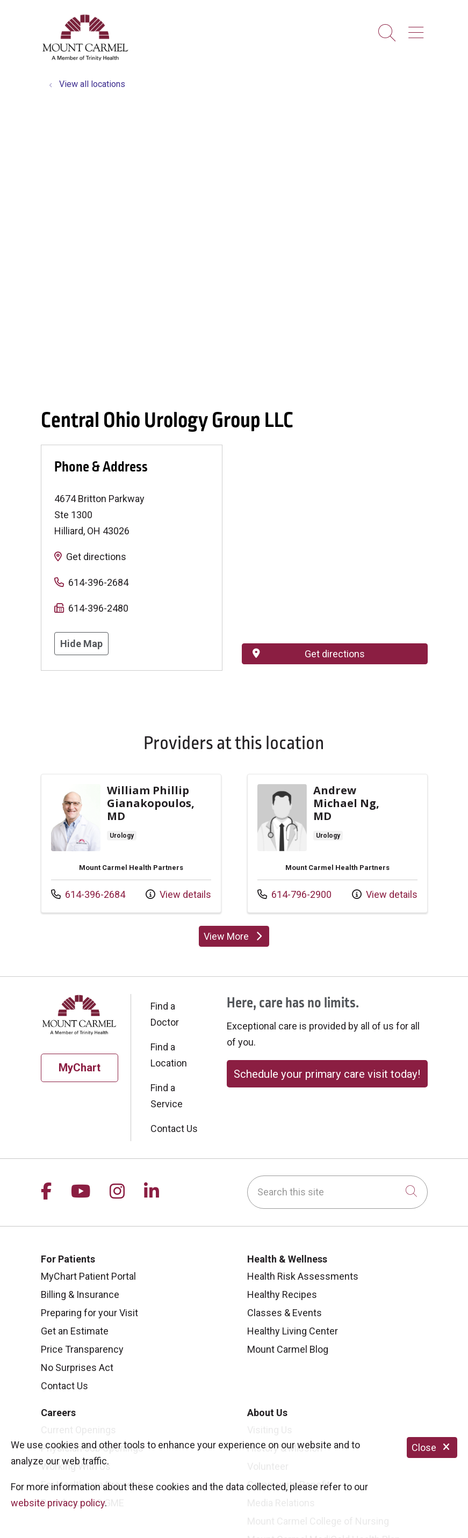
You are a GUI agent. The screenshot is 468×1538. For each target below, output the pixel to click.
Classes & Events (284, 1312)
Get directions (96, 556)
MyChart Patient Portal (88, 1276)
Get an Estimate (75, 1331)
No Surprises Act (77, 1367)
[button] (418, 28)
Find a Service (166, 1095)
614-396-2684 (98, 582)
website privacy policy (58, 1502)
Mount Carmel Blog (287, 1349)
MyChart (79, 1067)
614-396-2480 (98, 608)
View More (234, 936)
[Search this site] (337, 1192)
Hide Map (81, 643)
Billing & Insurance (80, 1294)
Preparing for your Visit (89, 1312)
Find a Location (168, 1055)
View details (178, 894)
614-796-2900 (294, 894)
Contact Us (174, 1128)
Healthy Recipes (282, 1294)
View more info (131, 843)
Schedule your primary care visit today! (327, 1074)
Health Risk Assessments (302, 1276)
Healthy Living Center (292, 1331)
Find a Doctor (164, 1014)
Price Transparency (82, 1349)
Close (432, 1447)
